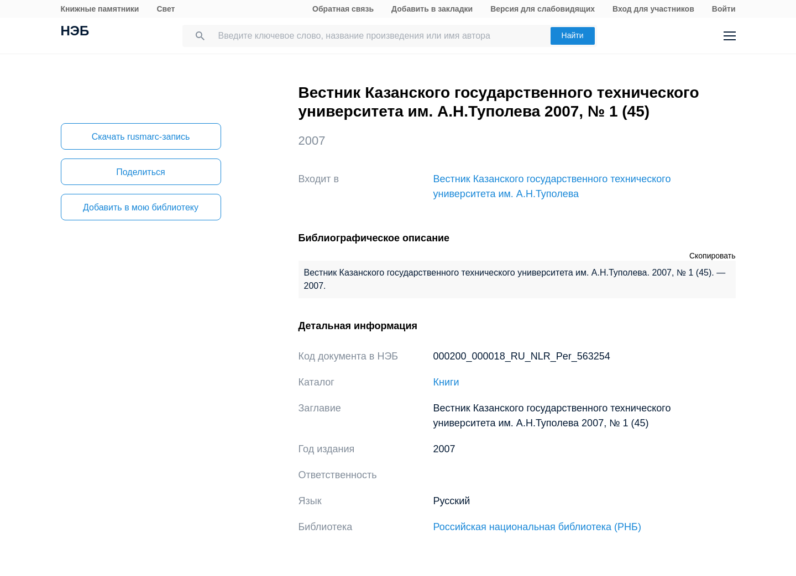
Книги (446, 382)
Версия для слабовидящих (542, 8)
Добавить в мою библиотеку (140, 207)
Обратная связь (343, 8)
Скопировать (712, 255)
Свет (165, 8)
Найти (573, 35)
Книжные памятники (100, 8)
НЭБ (75, 32)
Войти (724, 8)
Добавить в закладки (432, 8)
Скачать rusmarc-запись (141, 136)
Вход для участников (653, 8)
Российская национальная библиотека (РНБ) (537, 526)
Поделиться (140, 172)
